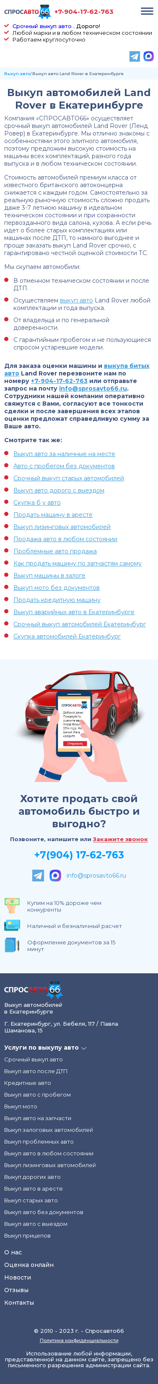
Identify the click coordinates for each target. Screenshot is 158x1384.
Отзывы (16, 1290)
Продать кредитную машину (57, 600)
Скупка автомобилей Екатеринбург (67, 636)
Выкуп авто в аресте (33, 1188)
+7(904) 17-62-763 (79, 855)
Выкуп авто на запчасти (37, 1118)
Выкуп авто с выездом (35, 1223)
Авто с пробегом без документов (64, 466)
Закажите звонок (120, 839)
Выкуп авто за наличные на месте (64, 454)
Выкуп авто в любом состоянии (48, 1153)
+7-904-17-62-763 (84, 11)
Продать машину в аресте (53, 515)
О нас (13, 1252)
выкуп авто (76, 300)
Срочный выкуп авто (42, 26)
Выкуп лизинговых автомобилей (62, 527)
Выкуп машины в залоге (49, 575)
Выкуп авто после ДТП (36, 1071)
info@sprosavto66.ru (93, 388)
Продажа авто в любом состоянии (65, 539)
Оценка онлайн (29, 1265)
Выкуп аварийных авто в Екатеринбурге (74, 612)
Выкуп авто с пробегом (37, 1094)
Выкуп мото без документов (56, 588)
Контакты (19, 1302)
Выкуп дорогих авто (32, 1176)
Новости (17, 1277)
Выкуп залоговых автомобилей (48, 1129)
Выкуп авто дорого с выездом (58, 490)
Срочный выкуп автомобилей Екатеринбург (79, 624)
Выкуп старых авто (31, 1200)
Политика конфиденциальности (79, 1340)
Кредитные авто (27, 1082)
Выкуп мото (20, 1106)
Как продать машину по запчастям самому (77, 563)
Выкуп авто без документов (43, 1212)
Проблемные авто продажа (55, 551)
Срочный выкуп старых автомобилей (68, 478)
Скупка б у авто (37, 502)
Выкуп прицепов (27, 1235)
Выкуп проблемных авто (39, 1141)
